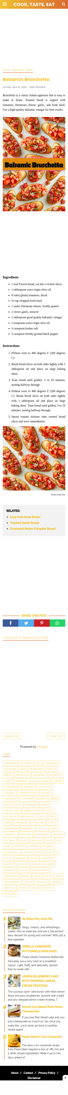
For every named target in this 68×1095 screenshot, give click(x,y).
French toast (32, 810)
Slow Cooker (41, 870)
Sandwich (47, 858)
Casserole (21, 781)
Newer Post (12, 736)
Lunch (52, 822)
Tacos (28, 882)
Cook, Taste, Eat (34, 4)
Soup (37, 876)
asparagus (52, 763)
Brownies (39, 775)
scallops (22, 864)
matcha (42, 828)
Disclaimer (34, 1078)
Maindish (27, 828)
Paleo (23, 840)
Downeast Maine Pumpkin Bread (32, 528)
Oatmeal (10, 840)
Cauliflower (40, 781)
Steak (47, 876)
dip (6, 804)
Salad (8, 858)
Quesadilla (11, 852)
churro (9, 792)
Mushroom (42, 834)
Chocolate (45, 786)
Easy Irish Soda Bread (25, 517)
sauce (8, 864)
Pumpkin (47, 846)
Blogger (42, 746)
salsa (34, 858)
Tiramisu (56, 882)
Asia (38, 763)
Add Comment (37, 87)
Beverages (36, 769)
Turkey (23, 887)
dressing (31, 804)
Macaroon (11, 828)
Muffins (26, 834)
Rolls (48, 852)
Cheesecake (12, 786)
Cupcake (26, 798)
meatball (10, 834)
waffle (48, 887)
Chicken (29, 786)
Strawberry (12, 882)
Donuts (17, 804)
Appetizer (26, 763)
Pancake (36, 840)
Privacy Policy (46, 1072)
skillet (23, 870)
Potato (19, 846)
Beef (23, 769)
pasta (49, 840)
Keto (53, 816)
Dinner (54, 798)
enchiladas (11, 810)
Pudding (33, 846)
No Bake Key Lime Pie (37, 919)
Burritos (55, 775)
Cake (7, 781)
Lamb (7, 822)
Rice (38, 852)
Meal (54, 828)
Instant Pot (28, 816)
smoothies (11, 876)
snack (26, 876)
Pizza (7, 846)
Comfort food (27, 792)
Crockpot (10, 798)
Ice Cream (10, 816)
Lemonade (21, 822)
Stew (58, 876)
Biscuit (51, 769)
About (14, 1072)
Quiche (27, 852)
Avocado (10, 769)
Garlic (49, 810)
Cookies (46, 792)
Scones (37, 864)
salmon (21, 858)
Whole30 (10, 893)
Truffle (9, 887)
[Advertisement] (34, 38)
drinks (45, 804)
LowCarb (38, 822)
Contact (28, 1072)
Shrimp (50, 864)
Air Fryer (10, 763)
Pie (58, 840)
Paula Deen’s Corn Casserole (42, 1036)
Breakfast (22, 775)
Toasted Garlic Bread (24, 523)
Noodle (58, 834)
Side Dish (9, 870)
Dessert (41, 798)
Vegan (36, 887)
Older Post (56, 736)
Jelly (43, 816)
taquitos (41, 882)
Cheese (57, 781)
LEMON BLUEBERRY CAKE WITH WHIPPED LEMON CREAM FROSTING (40, 981)
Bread (8, 775)
